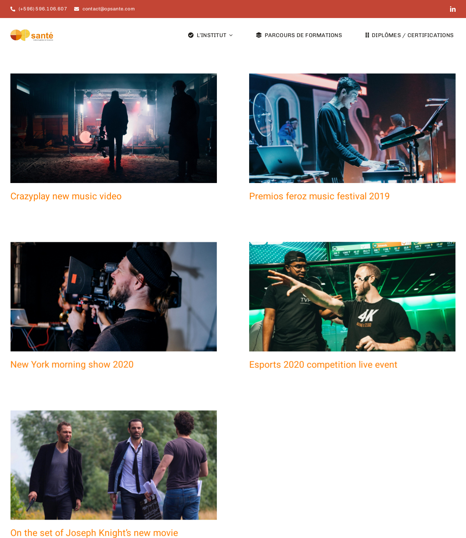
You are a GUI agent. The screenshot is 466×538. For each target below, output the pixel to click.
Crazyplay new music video (66, 196)
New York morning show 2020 (112, 343)
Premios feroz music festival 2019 (309, 196)
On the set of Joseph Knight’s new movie (114, 508)
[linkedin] (453, 9)
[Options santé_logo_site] (31, 32)
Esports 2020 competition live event (293, 361)
